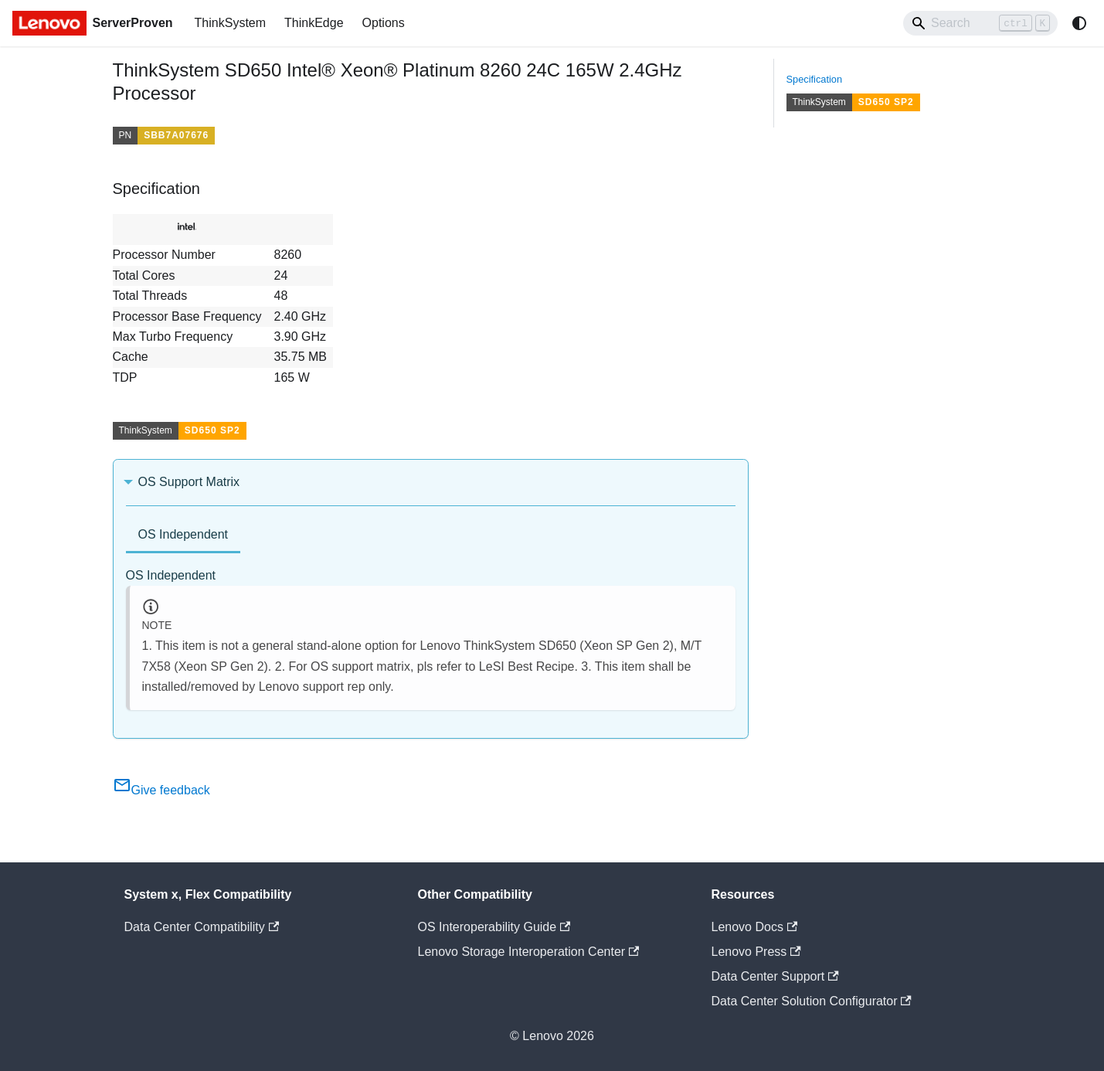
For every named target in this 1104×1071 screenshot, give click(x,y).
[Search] (980, 23)
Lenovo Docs (755, 926)
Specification (814, 79)
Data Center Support (775, 976)
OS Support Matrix (189, 481)
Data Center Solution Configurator (812, 1001)
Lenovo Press (756, 951)
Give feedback (161, 790)
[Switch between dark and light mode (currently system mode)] (1079, 23)
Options (383, 22)
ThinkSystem (230, 22)
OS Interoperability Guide (494, 926)
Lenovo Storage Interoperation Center (529, 951)
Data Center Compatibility (202, 926)
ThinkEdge (314, 22)
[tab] (183, 535)
